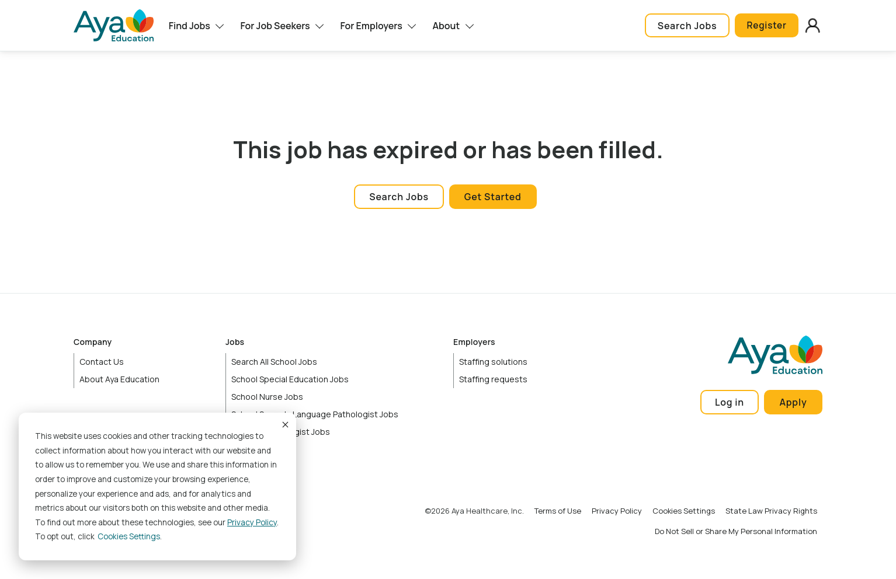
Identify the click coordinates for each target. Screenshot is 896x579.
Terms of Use (557, 510)
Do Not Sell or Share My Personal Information (736, 531)
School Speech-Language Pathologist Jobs (314, 414)
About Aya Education (119, 379)
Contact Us (101, 361)
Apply (793, 402)
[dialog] (157, 486)
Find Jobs (189, 25)
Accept (284, 424)
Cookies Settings (683, 510)
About (446, 25)
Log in (729, 402)
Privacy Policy (252, 522)
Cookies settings (129, 536)
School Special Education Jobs (290, 379)
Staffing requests (493, 379)
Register (765, 25)
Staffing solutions (493, 361)
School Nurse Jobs (267, 396)
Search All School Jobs (274, 361)
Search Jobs (683, 25)
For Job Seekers (275, 25)
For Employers (371, 25)
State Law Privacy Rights (771, 510)
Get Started (493, 196)
